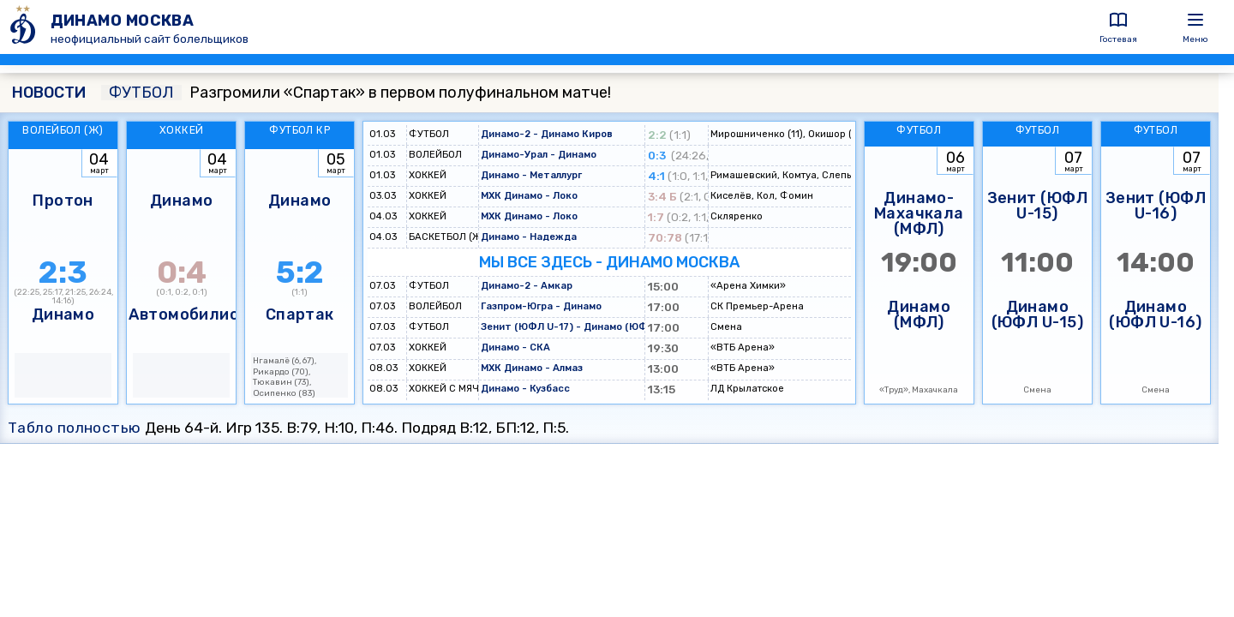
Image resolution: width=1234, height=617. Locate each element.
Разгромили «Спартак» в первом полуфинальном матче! (356, 92)
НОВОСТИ (49, 92)
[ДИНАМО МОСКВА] (25, 27)
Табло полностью (74, 427)
